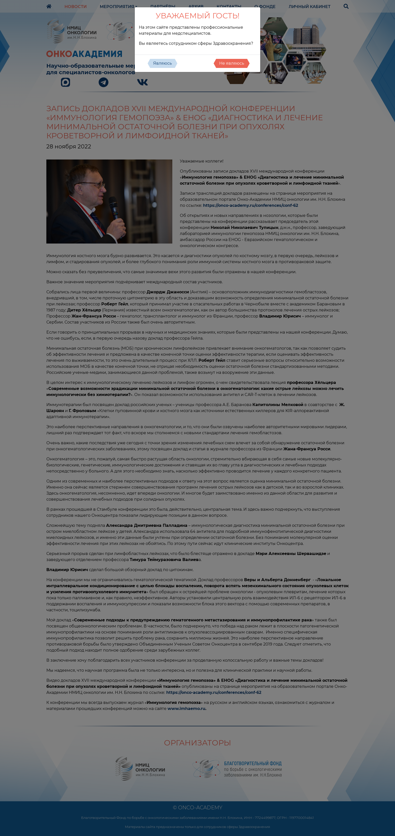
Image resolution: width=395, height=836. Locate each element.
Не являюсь (231, 63)
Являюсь (162, 63)
